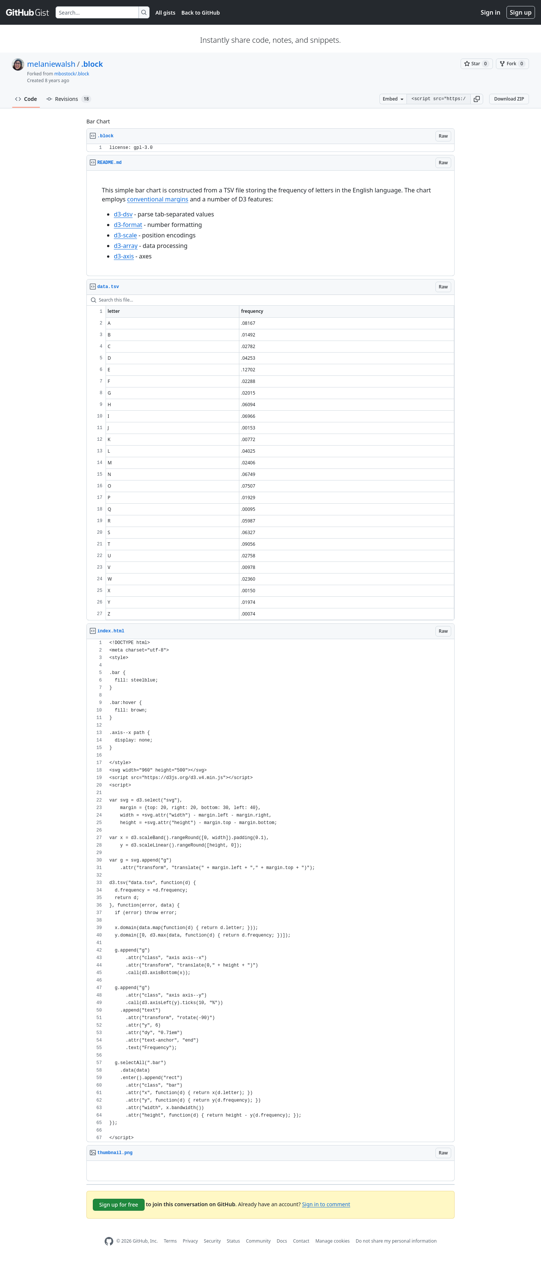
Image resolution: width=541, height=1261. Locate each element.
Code (26, 98)
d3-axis (124, 256)
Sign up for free (118, 1204)
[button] (476, 99)
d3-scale (125, 235)
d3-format (128, 225)
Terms (170, 1241)
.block (92, 64)
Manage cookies (332, 1241)
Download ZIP (509, 99)
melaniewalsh (51, 64)
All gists (165, 12)
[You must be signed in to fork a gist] (512, 64)
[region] (270, 148)
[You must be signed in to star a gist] (477, 64)
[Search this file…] (270, 300)
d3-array (126, 246)
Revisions (69, 99)
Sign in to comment (326, 1203)
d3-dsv (123, 214)
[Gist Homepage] (28, 12)
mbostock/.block (71, 74)
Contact (301, 1241)
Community (258, 1241)
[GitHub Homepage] (108, 1241)
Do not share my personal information (396, 1241)
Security (212, 1241)
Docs (282, 1241)
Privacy (190, 1241)
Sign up (521, 12)
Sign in (490, 12)
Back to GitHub (200, 12)
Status (233, 1241)
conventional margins (157, 199)
